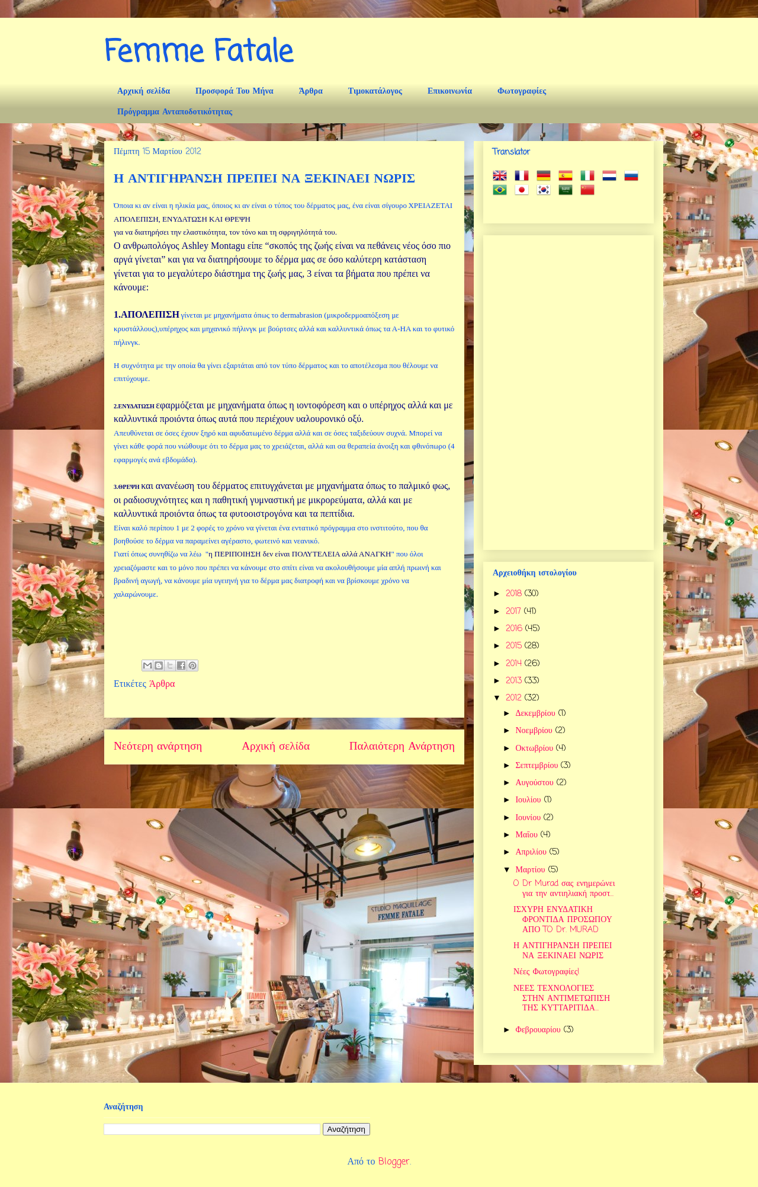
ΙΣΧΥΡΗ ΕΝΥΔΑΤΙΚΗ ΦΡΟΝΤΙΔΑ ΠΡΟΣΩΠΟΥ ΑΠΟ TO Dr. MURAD (562, 920)
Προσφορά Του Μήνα (234, 91)
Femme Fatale (198, 53)
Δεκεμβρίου (536, 714)
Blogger (394, 1162)
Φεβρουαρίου (539, 1030)
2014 (515, 664)
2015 (515, 646)
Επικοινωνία (450, 91)
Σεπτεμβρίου (538, 766)
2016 (515, 629)
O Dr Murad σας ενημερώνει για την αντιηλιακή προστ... (564, 889)
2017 (515, 612)
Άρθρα (311, 91)
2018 (515, 594)
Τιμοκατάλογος (375, 91)
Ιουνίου (529, 818)
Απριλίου (532, 852)
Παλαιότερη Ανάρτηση (402, 746)
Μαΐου (527, 835)
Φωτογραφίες (521, 91)
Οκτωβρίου (535, 749)
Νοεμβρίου (535, 731)
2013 (515, 681)
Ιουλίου (529, 800)
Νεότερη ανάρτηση (158, 746)
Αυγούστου (535, 783)
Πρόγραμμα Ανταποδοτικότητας (174, 112)
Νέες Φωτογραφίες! (546, 972)
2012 (515, 698)
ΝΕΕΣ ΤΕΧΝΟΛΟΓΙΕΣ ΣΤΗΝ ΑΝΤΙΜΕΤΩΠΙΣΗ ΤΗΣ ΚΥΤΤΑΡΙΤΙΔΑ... (561, 999)
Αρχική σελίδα (143, 91)
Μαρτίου (531, 870)
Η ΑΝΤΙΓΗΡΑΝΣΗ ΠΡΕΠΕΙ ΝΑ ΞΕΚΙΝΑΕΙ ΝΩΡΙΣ (562, 951)
